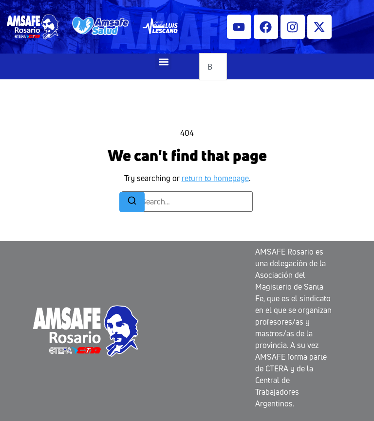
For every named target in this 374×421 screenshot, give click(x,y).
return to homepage (215, 178)
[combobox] (213, 66)
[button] (163, 62)
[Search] (132, 202)
